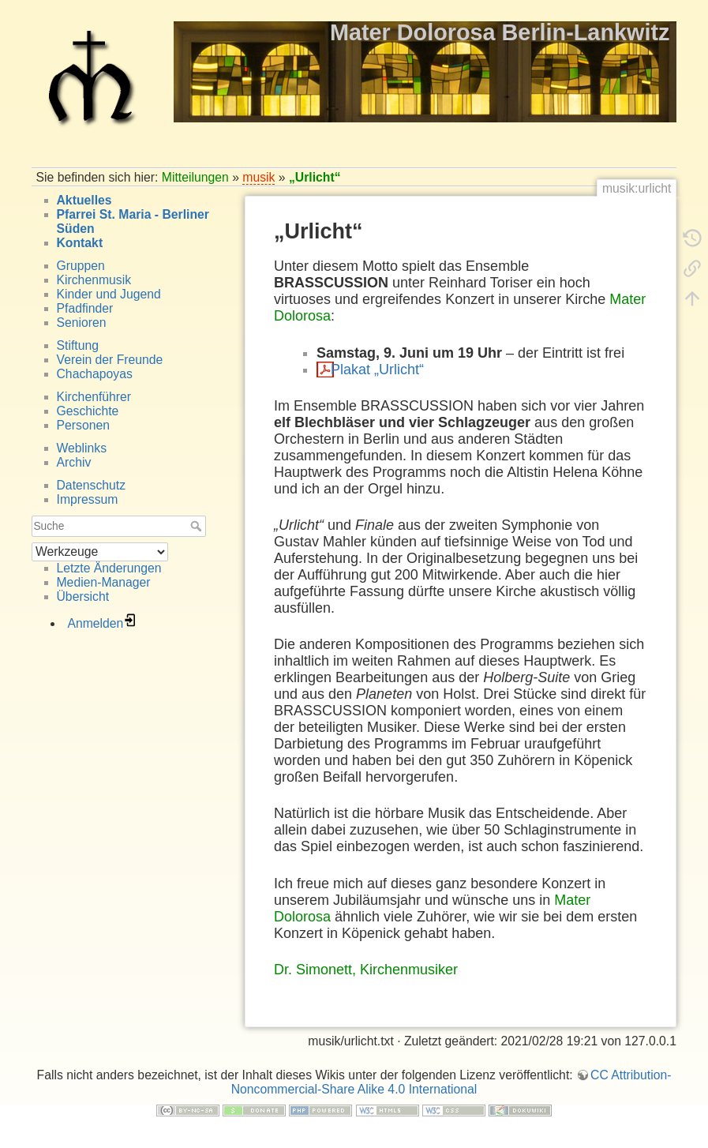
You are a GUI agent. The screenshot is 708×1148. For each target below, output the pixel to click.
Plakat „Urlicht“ (377, 369)
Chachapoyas (95, 374)
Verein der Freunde (110, 359)
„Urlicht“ (315, 177)
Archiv (74, 462)
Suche (197, 525)
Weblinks (82, 448)
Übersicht (83, 596)
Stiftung (78, 345)
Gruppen (81, 265)
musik (258, 177)
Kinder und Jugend (109, 294)
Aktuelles (84, 200)
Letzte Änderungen (109, 568)
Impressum (87, 499)
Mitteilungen (195, 177)
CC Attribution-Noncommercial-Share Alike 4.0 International (451, 1082)
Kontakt (80, 242)
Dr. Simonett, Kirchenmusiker (366, 969)
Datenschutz (91, 485)
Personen (83, 425)
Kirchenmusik (94, 280)
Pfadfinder (85, 308)
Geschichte (88, 411)
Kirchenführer (94, 396)
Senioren (82, 322)
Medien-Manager (104, 582)
